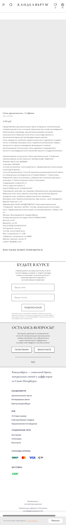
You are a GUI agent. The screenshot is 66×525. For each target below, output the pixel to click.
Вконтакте (44, 343)
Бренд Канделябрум (21, 404)
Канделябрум (19, 391)
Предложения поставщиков (24, 424)
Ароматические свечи (22, 396)
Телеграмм (16, 439)
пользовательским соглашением (22, 318)
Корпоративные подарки (23, 420)
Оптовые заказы (19, 416)
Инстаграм (16, 435)
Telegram (32, 343)
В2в (13, 411)
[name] (33, 287)
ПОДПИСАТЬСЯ (33, 307)
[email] (33, 297)
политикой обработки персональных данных (39, 317)
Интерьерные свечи (21, 399)
